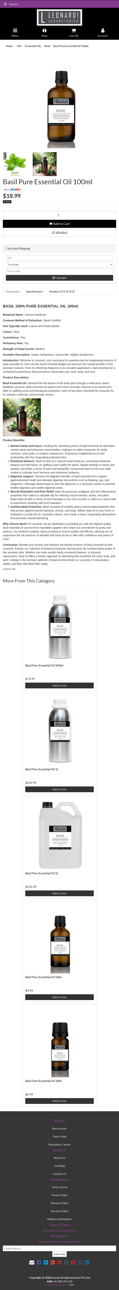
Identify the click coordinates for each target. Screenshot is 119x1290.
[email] (59, 1248)
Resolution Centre (59, 1144)
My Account (59, 1128)
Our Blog (59, 1165)
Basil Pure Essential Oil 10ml (43, 1081)
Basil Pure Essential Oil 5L (42, 873)
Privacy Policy (60, 1195)
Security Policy (59, 1211)
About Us (59, 1157)
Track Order (59, 1136)
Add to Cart (59, 224)
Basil (47, 46)
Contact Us (59, 1173)
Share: (12, 189)
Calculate (59, 277)
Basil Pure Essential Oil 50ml (43, 977)
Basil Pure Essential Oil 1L (42, 769)
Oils (19, 46)
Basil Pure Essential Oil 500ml (44, 665)
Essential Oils (33, 46)
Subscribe (59, 1254)
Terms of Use (59, 1187)
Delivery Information (59, 1219)
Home (9, 46)
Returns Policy (59, 1203)
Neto (71, 1285)
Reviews (62, 291)
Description (13, 291)
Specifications (34, 291)
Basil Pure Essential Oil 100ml (70, 46)
